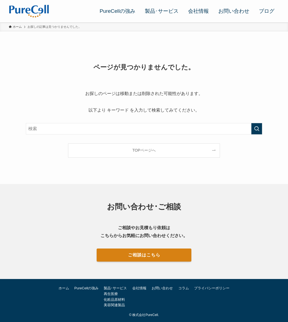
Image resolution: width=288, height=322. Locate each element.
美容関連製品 (114, 305)
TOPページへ (143, 150)
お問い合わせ (162, 288)
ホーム (64, 288)
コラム (183, 288)
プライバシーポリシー (211, 288)
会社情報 (139, 288)
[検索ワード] (144, 128)
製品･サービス (115, 288)
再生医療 (111, 294)
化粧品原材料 (114, 300)
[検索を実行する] (256, 128)
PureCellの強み (86, 288)
